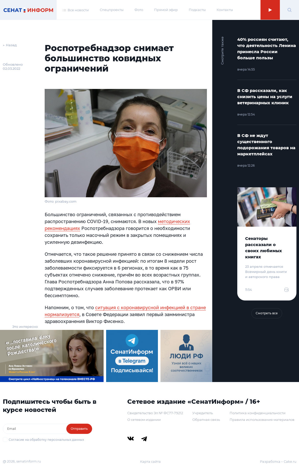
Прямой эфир (166, 10)
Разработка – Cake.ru (278, 461)
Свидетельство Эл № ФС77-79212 (155, 413)
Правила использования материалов (262, 420)
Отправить (79, 429)
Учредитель (202, 413)
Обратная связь (206, 420)
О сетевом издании (144, 420)
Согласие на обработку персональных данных (46, 440)
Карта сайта (150, 461)
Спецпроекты (111, 10)
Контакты (225, 10)
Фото (138, 10)
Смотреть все (267, 313)
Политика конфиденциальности (257, 413)
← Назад (10, 45)
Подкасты (197, 10)
